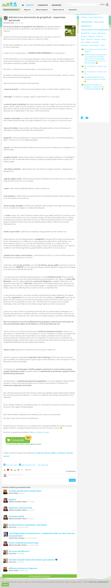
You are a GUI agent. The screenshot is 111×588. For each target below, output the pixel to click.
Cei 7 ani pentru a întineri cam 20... (95, 67)
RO (102, 4)
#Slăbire (88, 42)
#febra (103, 39)
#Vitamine (84, 45)
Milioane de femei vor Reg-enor (23, 569)
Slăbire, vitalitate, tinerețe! (39, 432)
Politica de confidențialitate (98, 582)
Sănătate (30, 5)
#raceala (96, 42)
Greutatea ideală (16, 517)
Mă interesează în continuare (39, 577)
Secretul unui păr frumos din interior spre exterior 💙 (33, 560)
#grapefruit (86, 26)
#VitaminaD (101, 33)
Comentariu (71, 471)
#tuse (83, 39)
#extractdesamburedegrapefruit (95, 29)
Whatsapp (43, 465)
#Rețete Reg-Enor (42, 10)
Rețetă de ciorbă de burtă (20, 508)
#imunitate (86, 21)
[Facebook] (82, 118)
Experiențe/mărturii (96, 17)
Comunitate (43, 5)
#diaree (97, 39)
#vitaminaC (85, 33)
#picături (90, 39)
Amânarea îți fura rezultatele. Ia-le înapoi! (28, 525)
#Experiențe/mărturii (11, 10)
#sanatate (99, 21)
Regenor (12, 500)
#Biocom (92, 36)
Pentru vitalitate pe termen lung (23, 543)
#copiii (102, 45)
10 (22, 470)
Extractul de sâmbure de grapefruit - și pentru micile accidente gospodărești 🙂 (94, 87)
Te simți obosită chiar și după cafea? (25, 491)
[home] (23, 5)
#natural (84, 36)
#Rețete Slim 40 (58, 10)
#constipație (94, 45)
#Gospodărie (73, 10)
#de (82, 42)
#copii (94, 33)
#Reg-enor (27, 10)
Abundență (56, 5)
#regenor (99, 36)
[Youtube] (87, 118)
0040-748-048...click (27, 465)
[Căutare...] (97, 4)
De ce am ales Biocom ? (19, 552)
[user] (107, 4)
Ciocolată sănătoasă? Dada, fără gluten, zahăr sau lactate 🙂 (94, 79)
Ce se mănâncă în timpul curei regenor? (95, 50)
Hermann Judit (8, 23)
